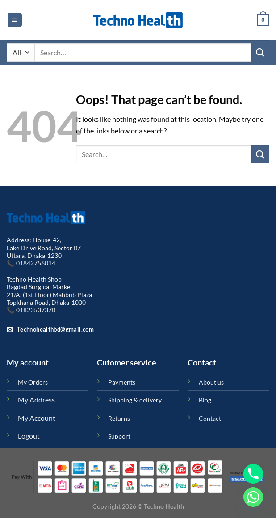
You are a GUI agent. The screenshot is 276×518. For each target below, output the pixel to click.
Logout (29, 435)
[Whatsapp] (253, 497)
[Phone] (253, 474)
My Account (36, 418)
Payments (121, 382)
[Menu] (15, 20)
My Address (36, 399)
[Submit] (260, 52)
